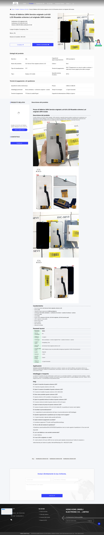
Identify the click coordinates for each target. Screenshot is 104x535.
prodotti (31, 3)
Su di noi (49, 3)
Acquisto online (59, 3)
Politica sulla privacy (24, 533)
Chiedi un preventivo (43, 44)
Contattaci (20, 44)
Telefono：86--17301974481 (18, 513)
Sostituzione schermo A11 (42, 458)
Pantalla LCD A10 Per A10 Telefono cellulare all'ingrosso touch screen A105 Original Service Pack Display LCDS (19, 127)
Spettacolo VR (40, 3)
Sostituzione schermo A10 (56, 458)
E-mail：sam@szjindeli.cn (17, 516)
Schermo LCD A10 (24, 9)
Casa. (24, 3)
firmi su (89, 520)
